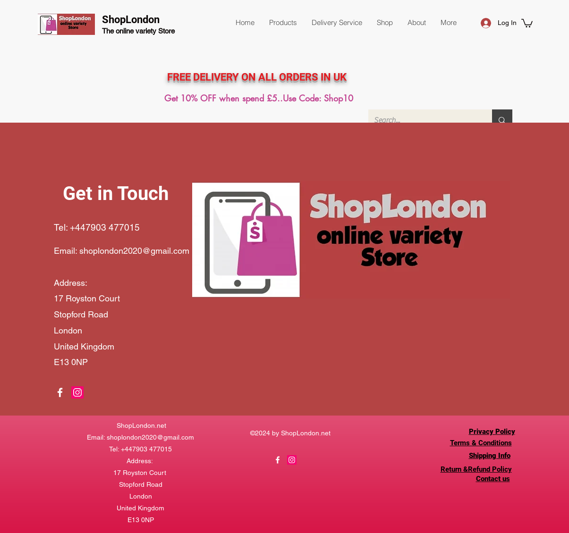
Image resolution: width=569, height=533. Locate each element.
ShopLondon (131, 19)
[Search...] (423, 120)
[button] (283, 23)
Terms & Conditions (481, 443)
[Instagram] (77, 392)
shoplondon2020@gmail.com (134, 251)
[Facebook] (60, 392)
